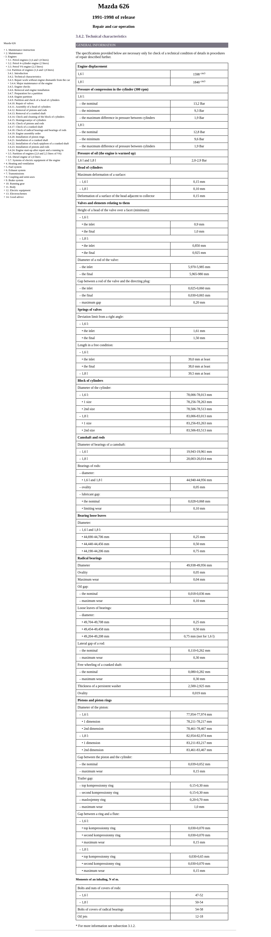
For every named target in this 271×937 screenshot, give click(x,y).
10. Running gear (15, 183)
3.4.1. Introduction (18, 73)
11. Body (11, 186)
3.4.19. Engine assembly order (24, 133)
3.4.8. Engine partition (20, 96)
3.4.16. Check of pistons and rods (26, 123)
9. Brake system (14, 180)
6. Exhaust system (15, 170)
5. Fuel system (13, 166)
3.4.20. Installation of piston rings (26, 136)
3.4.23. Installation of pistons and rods (28, 146)
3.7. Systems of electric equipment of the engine (34, 160)
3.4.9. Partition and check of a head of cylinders (34, 100)
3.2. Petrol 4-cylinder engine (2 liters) (28, 63)
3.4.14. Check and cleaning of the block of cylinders (36, 116)
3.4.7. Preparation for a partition (25, 93)
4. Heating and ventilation (20, 163)
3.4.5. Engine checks (19, 86)
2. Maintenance (14, 53)
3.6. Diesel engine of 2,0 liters (24, 156)
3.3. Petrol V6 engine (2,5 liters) (25, 66)
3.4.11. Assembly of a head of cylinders (29, 106)
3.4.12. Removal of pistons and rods (27, 110)
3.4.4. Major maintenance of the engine (31, 83)
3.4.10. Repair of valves (21, 103)
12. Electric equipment (18, 190)
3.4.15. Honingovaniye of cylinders (27, 120)
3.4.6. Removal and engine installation (28, 90)
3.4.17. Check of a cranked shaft (25, 126)
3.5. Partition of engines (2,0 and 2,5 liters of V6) (34, 153)
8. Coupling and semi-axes (20, 176)
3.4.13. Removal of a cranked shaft (27, 113)
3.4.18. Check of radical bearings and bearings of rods (37, 130)
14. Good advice (15, 196)
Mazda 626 (10, 43)
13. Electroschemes (16, 193)
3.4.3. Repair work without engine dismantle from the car (39, 79)
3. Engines (11, 56)
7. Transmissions (15, 173)
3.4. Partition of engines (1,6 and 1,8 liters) (30, 69)
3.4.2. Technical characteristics (24, 76)
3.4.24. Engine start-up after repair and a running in (36, 150)
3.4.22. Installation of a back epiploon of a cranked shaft (38, 143)
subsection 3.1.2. (124, 926)
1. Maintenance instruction (20, 49)
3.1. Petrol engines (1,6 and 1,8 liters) (28, 59)
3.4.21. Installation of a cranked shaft (28, 140)
